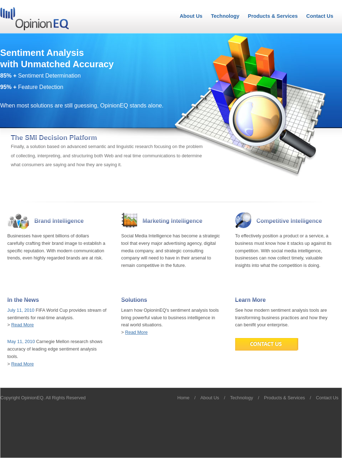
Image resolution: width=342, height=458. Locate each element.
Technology (225, 16)
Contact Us (319, 16)
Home (183, 397)
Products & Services (273, 16)
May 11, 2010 (21, 341)
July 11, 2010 (21, 310)
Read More (22, 324)
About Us (191, 16)
